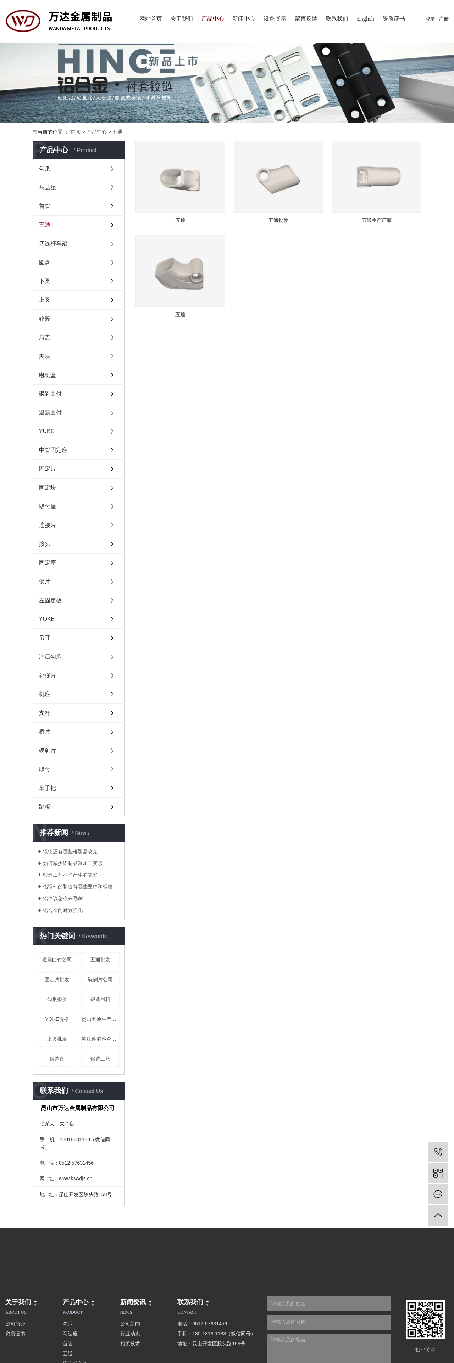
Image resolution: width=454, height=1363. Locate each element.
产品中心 (212, 19)
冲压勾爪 (50, 657)
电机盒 (47, 375)
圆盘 (44, 262)
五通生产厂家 (377, 220)
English (365, 19)
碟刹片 (47, 750)
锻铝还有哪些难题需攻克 (70, 851)
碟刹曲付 (50, 394)
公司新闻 (130, 1324)
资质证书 (393, 19)
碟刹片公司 (100, 979)
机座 (44, 694)
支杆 (44, 713)
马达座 (47, 187)
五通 (117, 132)
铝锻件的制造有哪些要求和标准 (77, 886)
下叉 (44, 281)
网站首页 (150, 19)
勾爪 (44, 168)
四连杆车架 (53, 244)
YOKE (47, 619)
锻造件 (57, 1059)
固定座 (47, 563)
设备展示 (275, 19)
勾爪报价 (57, 999)
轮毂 (44, 319)
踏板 (44, 807)
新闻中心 (243, 19)
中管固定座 (53, 450)
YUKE (47, 431)
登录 (430, 19)
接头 (44, 544)
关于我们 (181, 19)
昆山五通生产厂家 (101, 1019)
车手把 (47, 788)
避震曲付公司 (57, 959)
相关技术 (130, 1343)
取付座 (47, 506)
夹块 (44, 356)
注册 (444, 19)
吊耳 (44, 638)
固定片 (47, 469)
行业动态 (130, 1333)
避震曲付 (50, 412)
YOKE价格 (57, 1019)
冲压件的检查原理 (101, 1039)
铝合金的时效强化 (63, 910)
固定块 (47, 488)
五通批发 (100, 959)
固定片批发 (57, 979)
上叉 (44, 300)
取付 (44, 769)
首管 (44, 206)
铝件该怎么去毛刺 (63, 898)
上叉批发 (57, 1039)
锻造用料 (100, 999)
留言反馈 (306, 19)
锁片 (44, 581)
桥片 (44, 732)
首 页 (76, 132)
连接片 (47, 525)
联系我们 (337, 19)
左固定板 (50, 600)
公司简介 (15, 1324)
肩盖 (44, 337)
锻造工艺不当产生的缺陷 (70, 875)
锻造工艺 (100, 1059)
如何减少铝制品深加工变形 (73, 863)
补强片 (47, 675)
